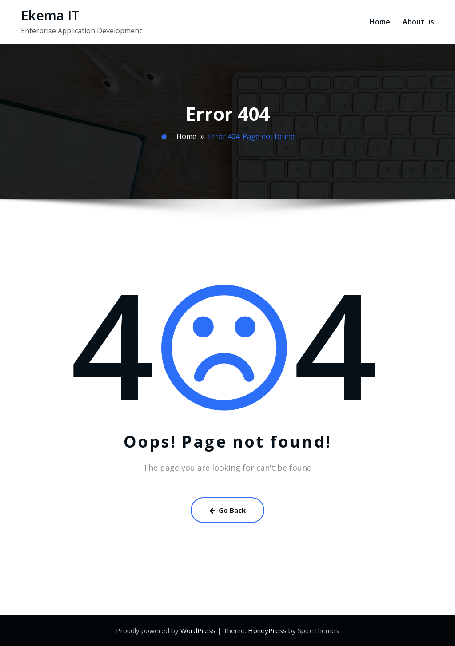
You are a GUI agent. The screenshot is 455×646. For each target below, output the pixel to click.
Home (380, 22)
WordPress (198, 630)
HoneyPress (267, 630)
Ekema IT (50, 15)
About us (418, 22)
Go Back (227, 510)
